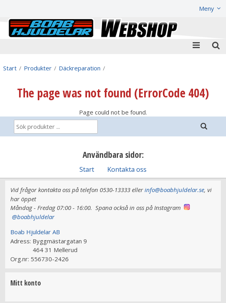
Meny (206, 8)
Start (10, 68)
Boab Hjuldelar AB (35, 232)
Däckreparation (79, 68)
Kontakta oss (127, 169)
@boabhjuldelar (33, 217)
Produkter (38, 68)
